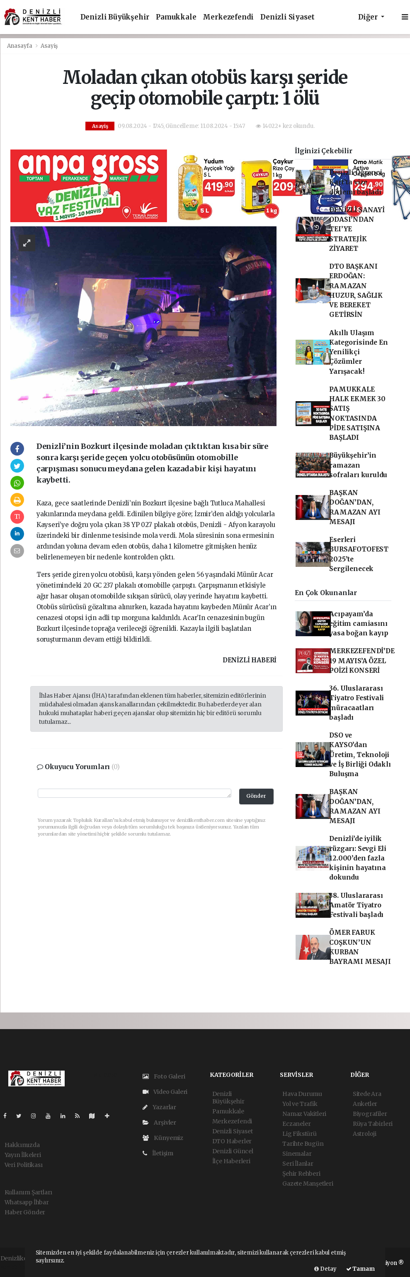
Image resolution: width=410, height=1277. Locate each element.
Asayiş (49, 45)
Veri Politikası (24, 1165)
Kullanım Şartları (29, 1192)
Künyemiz (163, 1138)
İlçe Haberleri (231, 1161)
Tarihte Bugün (303, 1143)
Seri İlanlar (297, 1163)
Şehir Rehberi (301, 1173)
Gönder (256, 796)
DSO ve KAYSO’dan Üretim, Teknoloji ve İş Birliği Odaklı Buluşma (360, 754)
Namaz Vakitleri (304, 1114)
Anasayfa (20, 45)
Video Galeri (165, 1092)
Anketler (365, 1104)
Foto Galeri (164, 1076)
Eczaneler (296, 1123)
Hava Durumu (302, 1094)
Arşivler (159, 1122)
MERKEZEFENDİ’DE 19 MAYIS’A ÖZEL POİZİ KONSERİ (361, 660)
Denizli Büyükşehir (115, 17)
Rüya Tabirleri (373, 1123)
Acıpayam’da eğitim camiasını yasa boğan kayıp (358, 623)
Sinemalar (296, 1153)
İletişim (158, 1153)
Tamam (360, 1268)
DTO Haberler (232, 1141)
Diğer (368, 17)
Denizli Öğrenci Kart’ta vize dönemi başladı (355, 182)
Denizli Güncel (232, 1151)
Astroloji (364, 1133)
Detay (325, 1268)
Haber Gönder (25, 1212)
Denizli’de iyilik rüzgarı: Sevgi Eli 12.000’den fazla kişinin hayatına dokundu (357, 858)
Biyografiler (370, 1114)
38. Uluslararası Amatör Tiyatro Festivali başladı (356, 905)
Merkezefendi (228, 17)
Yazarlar (159, 1107)
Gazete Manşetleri (307, 1183)
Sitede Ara (367, 1094)
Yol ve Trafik (300, 1104)
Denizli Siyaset (287, 17)
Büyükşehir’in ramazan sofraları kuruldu (358, 465)
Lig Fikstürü (299, 1133)
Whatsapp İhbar (27, 1202)
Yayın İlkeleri (23, 1155)
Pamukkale (176, 17)
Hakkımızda (22, 1145)
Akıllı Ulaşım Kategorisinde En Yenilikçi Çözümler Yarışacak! (358, 352)
